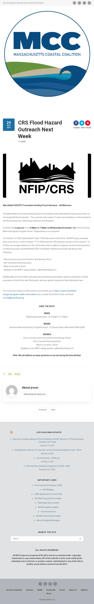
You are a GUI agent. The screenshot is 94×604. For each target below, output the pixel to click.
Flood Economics (48, 511)
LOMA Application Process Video (48, 494)
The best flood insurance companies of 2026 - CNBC (48, 466)
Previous (43, 410)
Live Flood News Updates (48, 432)
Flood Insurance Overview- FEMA (48, 485)
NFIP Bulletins (48, 490)
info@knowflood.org (14, 298)
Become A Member (14, 590)
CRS (10, 374)
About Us (73, 590)
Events (17, 374)
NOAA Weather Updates (48, 507)
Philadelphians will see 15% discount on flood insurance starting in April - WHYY (48, 450)
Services (29, 590)
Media (39, 590)
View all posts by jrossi (35, 394)
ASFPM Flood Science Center (48, 516)
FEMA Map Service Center (48, 503)
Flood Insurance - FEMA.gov (48, 458)
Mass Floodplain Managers (48, 520)
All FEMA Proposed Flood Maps (48, 498)
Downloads (50, 590)
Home (48, 593)
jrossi (22, 141)
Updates (84, 590)
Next (53, 410)
